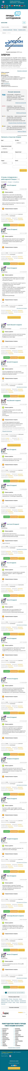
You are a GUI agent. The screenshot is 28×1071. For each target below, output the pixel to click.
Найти (24, 27)
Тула (16, 1042)
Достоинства (4, 152)
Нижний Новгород (19, 1036)
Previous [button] (2, 1014)
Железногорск (23, 1002)
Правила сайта (22, 29)
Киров (12, 1000)
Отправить (23, 170)
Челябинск (3, 1000)
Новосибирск (5, 1037)
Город (2, 160)
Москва (10, 999)
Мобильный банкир (21, 112)
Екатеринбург (18, 1030)
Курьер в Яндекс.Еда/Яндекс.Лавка (17, 123)
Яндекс (14, 1014)
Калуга (20, 999)
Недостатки (18, 152)
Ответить (21, 225)
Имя (2, 140)
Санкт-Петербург (4, 999)
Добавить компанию (14, 1068)
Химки (14, 1002)
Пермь (16, 1037)
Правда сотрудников (7, 1052)
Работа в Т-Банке (22, 131)
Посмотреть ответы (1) (14, 317)
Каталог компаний (7, 29)
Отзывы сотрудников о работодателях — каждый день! (17, 2)
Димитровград (4, 1002)
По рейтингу (16, 182)
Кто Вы (17, 140)
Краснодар (4, 1034)
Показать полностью (7, 431)
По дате (10, 182)
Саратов (8, 1000)
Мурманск (16, 1000)
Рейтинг (15, 29)
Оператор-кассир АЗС (20, 102)
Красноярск (15, 999)
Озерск (17, 1002)
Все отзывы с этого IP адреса (22, 308)
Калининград (5, 1033)
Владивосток (5, 1028)
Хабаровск (4, 1045)
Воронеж (4, 1030)
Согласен (6, 225)
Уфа (16, 1044)
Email (16, 160)
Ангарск (10, 1002)
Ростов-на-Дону (6, 1039)
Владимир (17, 1028)
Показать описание (22, 71)
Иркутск (4, 1031)
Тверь (3, 1042)
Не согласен (14, 225)
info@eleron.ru (7, 83)
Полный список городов (14, 1047)
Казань (17, 1031)
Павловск (3, 1004)
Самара (4, 1040)
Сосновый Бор (23, 1000)
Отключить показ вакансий (22, 135)
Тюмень (4, 1044)
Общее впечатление (6, 146)
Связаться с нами (14, 1060)
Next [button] (26, 1014)
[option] (14, 1014)
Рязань (17, 1039)
